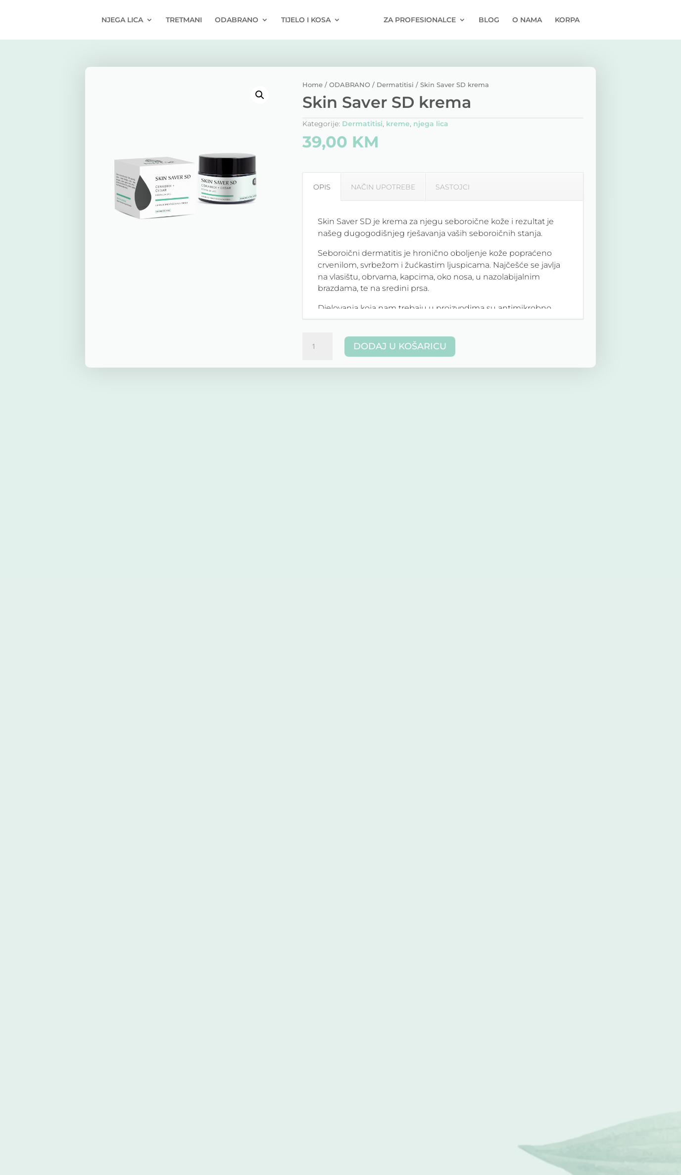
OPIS (322, 187)
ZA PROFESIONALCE (420, 20)
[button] (260, 95)
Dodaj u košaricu (399, 346)
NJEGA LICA (122, 20)
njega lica (430, 123)
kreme (398, 123)
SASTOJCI (453, 187)
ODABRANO (236, 20)
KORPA (567, 20)
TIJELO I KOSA (306, 20)
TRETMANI (184, 20)
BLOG (489, 20)
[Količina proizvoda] (317, 346)
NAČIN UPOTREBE (383, 187)
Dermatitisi (395, 85)
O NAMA (527, 20)
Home (312, 85)
